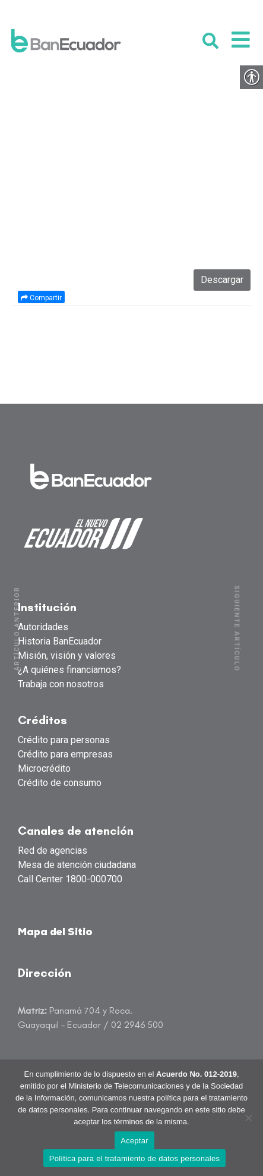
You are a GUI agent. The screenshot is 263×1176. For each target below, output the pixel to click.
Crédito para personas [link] (64, 740)
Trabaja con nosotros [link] (61, 684)
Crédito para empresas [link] (65, 754)
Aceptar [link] (134, 1140)
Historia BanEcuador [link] (60, 641)
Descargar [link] (222, 279)
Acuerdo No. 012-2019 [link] (196, 1074)
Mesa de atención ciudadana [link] (77, 864)
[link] (66, 41)
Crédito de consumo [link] (60, 782)
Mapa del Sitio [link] (55, 932)
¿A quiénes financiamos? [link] (69, 669)
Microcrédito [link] (44, 768)
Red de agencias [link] (52, 850)
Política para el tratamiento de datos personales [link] (134, 1158)
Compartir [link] (41, 298)
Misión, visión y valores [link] (67, 655)
